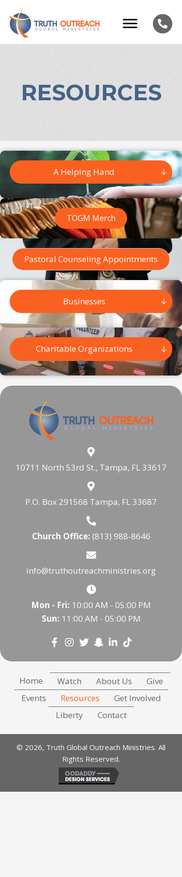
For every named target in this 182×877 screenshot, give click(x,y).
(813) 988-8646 (121, 536)
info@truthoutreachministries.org (91, 570)
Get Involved (137, 698)
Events (33, 698)
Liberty (69, 714)
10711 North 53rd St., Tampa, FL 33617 (91, 467)
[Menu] (130, 23)
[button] (91, 259)
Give (155, 681)
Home (31, 680)
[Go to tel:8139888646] (162, 23)
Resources (80, 698)
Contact (112, 714)
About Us (114, 681)
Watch (69, 681)
